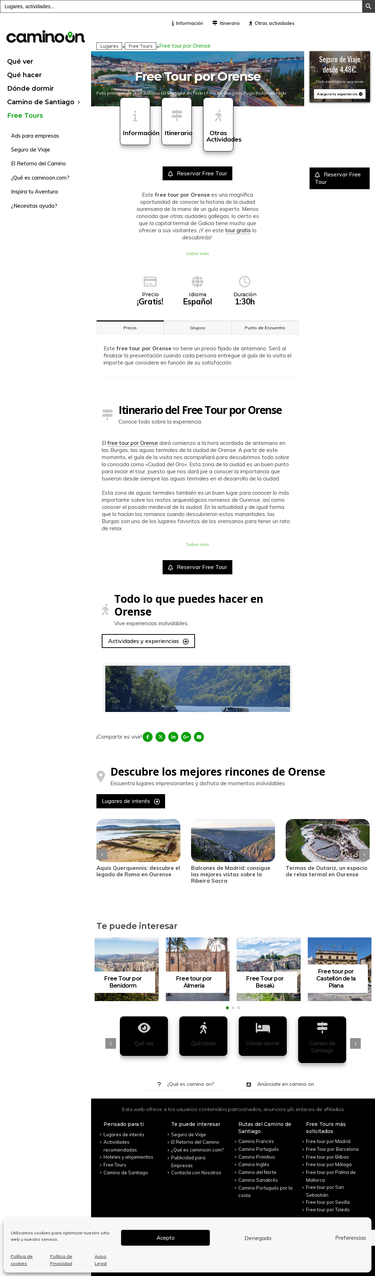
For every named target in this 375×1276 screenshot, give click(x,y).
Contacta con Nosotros (196, 1172)
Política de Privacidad (61, 1260)
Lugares (109, 46)
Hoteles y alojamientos (128, 1157)
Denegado (257, 1238)
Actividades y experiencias (148, 640)
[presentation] (101, 854)
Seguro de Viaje (30, 149)
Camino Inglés (253, 1164)
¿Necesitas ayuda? (34, 205)
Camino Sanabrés (258, 1180)
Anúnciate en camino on (280, 1084)
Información (187, 23)
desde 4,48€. (340, 69)
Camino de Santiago (40, 102)
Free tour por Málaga (329, 1164)
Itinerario (226, 23)
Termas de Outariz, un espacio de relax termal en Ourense (326, 871)
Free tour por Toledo (328, 1209)
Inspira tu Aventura (34, 191)
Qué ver (20, 61)
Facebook (148, 737)
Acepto (166, 1237)
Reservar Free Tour (197, 173)
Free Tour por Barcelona (332, 1149)
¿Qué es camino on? (186, 1084)
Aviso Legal (101, 1260)
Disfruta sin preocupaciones (340, 82)
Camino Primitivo (256, 1157)
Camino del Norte (257, 1172)
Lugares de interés (131, 800)
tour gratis (238, 230)
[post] (138, 840)
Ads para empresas (35, 135)
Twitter (160, 737)
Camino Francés (256, 1141)
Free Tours (25, 115)
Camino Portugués (258, 1149)
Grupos (197, 327)
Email (199, 737)
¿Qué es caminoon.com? (40, 177)
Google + (186, 737)
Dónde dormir (30, 88)
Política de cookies (22, 1260)
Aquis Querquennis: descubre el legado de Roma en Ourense (138, 871)
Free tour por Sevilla (328, 1202)
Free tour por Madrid (328, 1141)
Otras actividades (272, 23)
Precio (130, 327)
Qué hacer (24, 75)
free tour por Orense (132, 443)
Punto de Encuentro (265, 327)
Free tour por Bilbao (327, 1157)
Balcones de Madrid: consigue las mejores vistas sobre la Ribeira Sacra (230, 874)
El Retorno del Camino (38, 163)
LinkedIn (173, 737)
